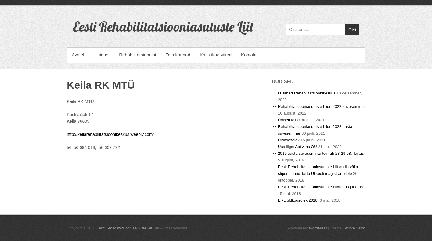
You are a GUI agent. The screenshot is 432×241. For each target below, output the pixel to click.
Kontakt (249, 54)
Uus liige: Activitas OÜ (297, 146)
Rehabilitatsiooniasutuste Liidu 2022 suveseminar (321, 106)
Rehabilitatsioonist (137, 54)
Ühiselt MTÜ (289, 120)
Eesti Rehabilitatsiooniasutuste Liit (163, 26)
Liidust (103, 54)
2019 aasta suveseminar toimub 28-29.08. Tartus (321, 153)
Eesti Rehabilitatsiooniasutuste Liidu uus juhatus (320, 187)
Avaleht (79, 54)
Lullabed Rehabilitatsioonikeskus (307, 93)
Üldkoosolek (289, 140)
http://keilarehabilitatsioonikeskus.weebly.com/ (110, 134)
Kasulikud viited (216, 54)
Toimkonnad (178, 54)
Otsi (352, 29)
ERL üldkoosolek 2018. (298, 200)
